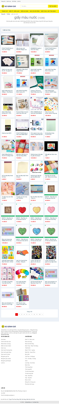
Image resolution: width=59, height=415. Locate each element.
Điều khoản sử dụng (6, 343)
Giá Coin (33, 399)
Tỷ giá (10, 399)
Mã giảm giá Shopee (6, 360)
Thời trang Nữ (28, 369)
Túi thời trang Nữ (29, 373)
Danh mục (9, 1)
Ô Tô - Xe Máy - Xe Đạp (30, 358)
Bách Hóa (27, 365)
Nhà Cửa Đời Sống (35, 11)
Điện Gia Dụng (24, 11)
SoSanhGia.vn (28, 402)
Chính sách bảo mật (6, 341)
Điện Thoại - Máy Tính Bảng (48, 11)
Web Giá (28, 399)
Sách (26, 360)
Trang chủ (3, 1)
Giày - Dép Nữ (28, 377)
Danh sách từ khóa (5, 354)
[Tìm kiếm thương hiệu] (34, 6)
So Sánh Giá (35, 402)
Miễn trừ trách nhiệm (6, 345)
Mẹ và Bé (27, 354)
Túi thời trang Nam (29, 371)
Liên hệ (18, 1)
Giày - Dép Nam (28, 375)
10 (39, 314)
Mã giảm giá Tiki (5, 356)
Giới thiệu (14, 1)
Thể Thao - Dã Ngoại (30, 356)
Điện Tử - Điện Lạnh (14, 11)
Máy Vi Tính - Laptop (30, 350)
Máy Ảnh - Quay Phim (30, 352)
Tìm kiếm (53, 6)
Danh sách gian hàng (6, 352)
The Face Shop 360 (16, 399)
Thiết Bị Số (27, 348)
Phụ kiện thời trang (29, 384)
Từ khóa (8, 14)
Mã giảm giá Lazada (6, 358)
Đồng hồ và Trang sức (30, 382)
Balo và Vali (28, 379)
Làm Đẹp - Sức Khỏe (30, 362)
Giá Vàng (24, 399)
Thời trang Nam (29, 367)
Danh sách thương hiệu (6, 350)
